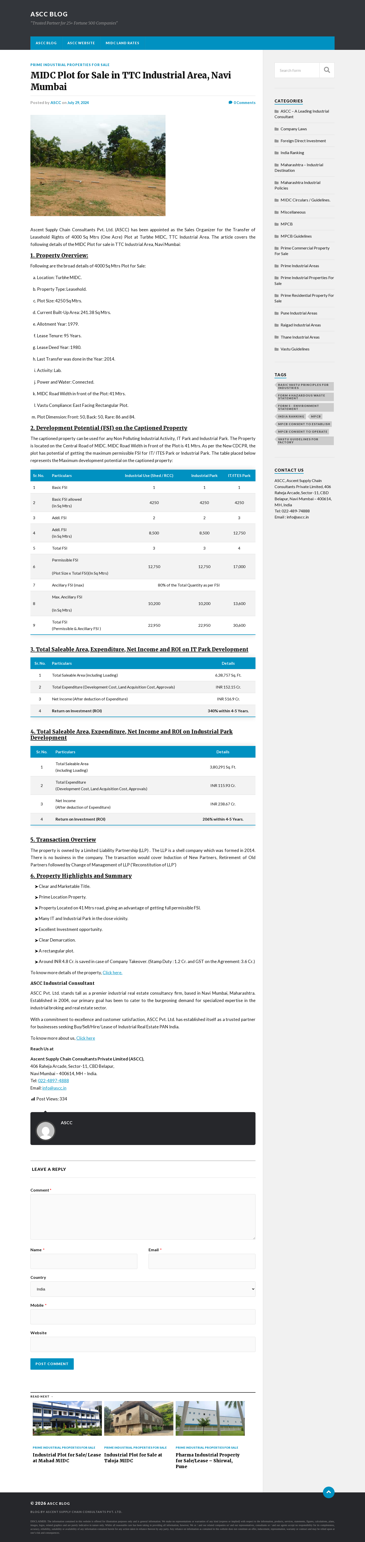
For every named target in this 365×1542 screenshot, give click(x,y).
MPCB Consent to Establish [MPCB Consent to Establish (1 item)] (304, 424)
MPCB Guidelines (296, 236)
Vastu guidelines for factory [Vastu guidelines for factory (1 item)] (298, 440)
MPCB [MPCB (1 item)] (316, 416)
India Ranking (292, 152)
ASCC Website (81, 43)
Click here (85, 1038)
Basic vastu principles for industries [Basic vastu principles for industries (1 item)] (303, 386)
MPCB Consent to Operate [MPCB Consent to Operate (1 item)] (302, 431)
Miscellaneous (293, 212)
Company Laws (294, 128)
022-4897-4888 (53, 1080)
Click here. (112, 972)
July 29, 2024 (79, 102)
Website (38, 1332)
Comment (40, 1190)
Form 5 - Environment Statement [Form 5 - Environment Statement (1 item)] (298, 407)
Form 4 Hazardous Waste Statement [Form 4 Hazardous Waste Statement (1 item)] (301, 397)
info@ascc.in (54, 1088)
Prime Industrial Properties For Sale (73, 64)
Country (38, 1277)
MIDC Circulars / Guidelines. (305, 199)
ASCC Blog (46, 43)
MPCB (287, 223)
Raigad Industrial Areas (301, 324)
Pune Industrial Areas (299, 312)
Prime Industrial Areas (300, 265)
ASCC (55, 102)
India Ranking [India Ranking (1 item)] (291, 416)
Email (155, 1249)
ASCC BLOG (50, 14)
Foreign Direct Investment (303, 140)
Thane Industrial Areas (300, 337)
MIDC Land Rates (122, 43)
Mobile (38, 1305)
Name (37, 1249)
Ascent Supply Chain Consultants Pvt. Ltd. (88, 1511)
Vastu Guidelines (295, 348)
